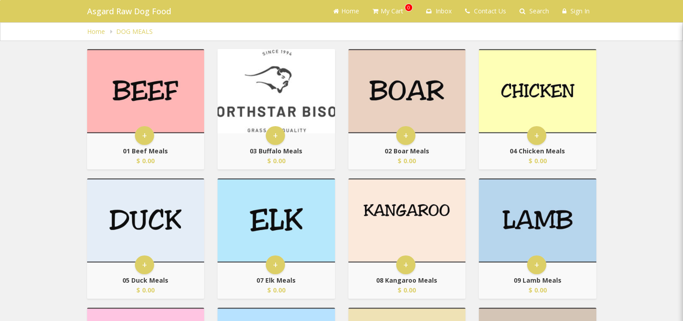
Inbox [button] (439, 11)
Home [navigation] (97, 31)
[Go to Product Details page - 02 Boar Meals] (407, 91)
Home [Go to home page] (346, 11)
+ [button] (144, 135)
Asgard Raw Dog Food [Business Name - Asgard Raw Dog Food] (129, 11)
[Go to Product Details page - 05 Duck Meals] (146, 220)
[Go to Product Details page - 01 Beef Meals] (146, 91)
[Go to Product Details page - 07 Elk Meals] (276, 220)
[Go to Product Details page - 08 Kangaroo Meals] (407, 220)
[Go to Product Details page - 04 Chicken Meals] (537, 91)
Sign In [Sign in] (576, 11)
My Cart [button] (393, 9)
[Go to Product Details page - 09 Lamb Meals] (537, 220)
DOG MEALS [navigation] (134, 31)
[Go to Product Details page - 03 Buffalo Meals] (276, 91)
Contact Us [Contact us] (485, 11)
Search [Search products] (534, 11)
